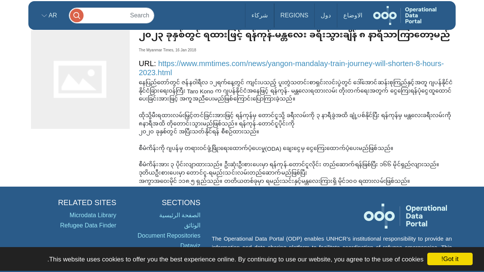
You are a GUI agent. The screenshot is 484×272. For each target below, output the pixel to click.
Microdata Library (93, 215)
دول (326, 15)
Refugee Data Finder (88, 225)
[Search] (111, 15)
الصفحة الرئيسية (179, 215)
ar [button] (52, 15)
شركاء (259, 15)
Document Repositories (169, 235)
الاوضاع (352, 15)
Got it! (449, 259)
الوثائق (192, 225)
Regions (295, 15)
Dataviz (190, 246)
